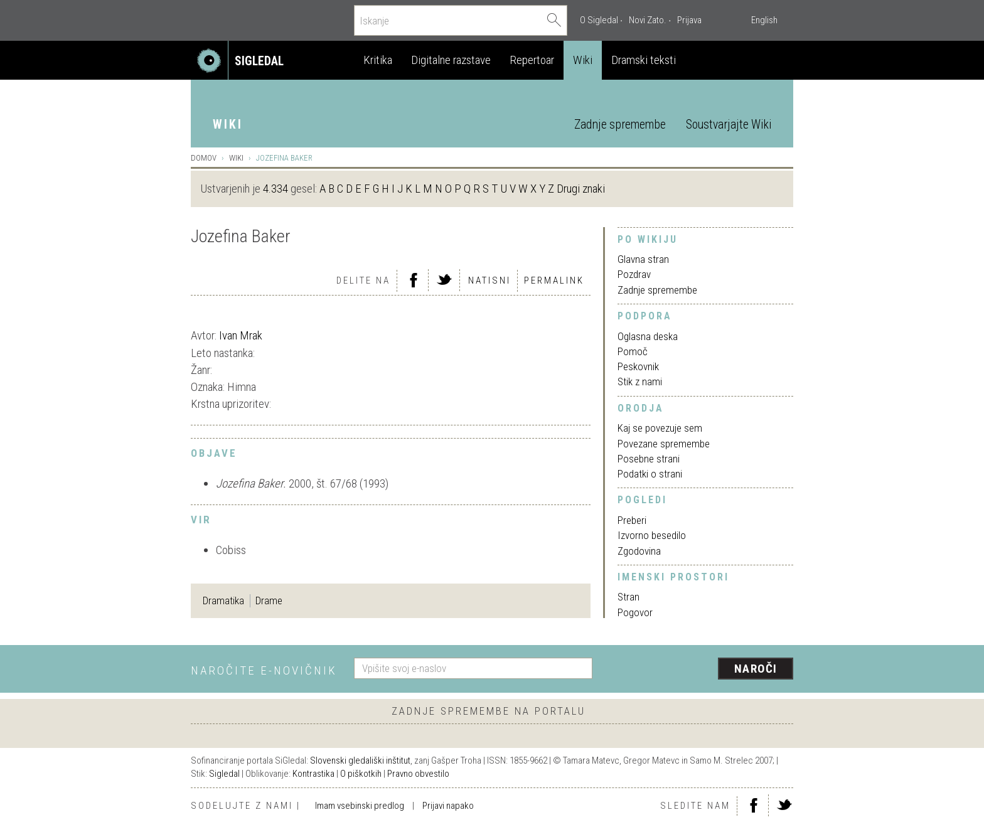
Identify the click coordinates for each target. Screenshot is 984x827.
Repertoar (532, 60)
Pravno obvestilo (418, 773)
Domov (204, 158)
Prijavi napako (448, 805)
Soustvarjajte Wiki (728, 124)
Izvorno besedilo (652, 535)
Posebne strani (649, 458)
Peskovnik (638, 366)
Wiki (582, 60)
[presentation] (700, 669)
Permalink (554, 280)
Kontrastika (313, 773)
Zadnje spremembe (620, 124)
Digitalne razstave (451, 60)
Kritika (377, 60)
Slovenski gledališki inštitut (360, 760)
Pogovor (635, 612)
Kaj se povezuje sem (660, 428)
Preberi (632, 520)
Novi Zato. (647, 20)
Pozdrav (634, 274)
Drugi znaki (581, 188)
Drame (268, 600)
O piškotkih (361, 773)
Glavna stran (643, 259)
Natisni (489, 280)
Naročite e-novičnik (264, 670)
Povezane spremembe (664, 443)
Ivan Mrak (240, 335)
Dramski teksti (643, 60)
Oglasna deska (648, 336)
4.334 (275, 188)
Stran (628, 596)
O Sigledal (599, 20)
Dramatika (223, 600)
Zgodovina (639, 551)
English (764, 20)
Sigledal (224, 773)
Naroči (756, 668)
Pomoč (633, 351)
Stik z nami (640, 381)
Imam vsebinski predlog (359, 805)
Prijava (689, 20)
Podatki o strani (650, 473)
